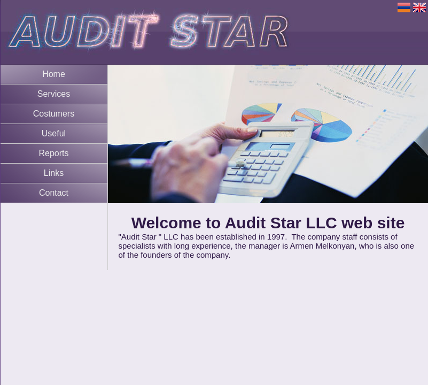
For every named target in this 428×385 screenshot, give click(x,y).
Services (53, 93)
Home (53, 74)
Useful (54, 133)
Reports (53, 153)
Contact (53, 192)
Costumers (53, 113)
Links (54, 173)
